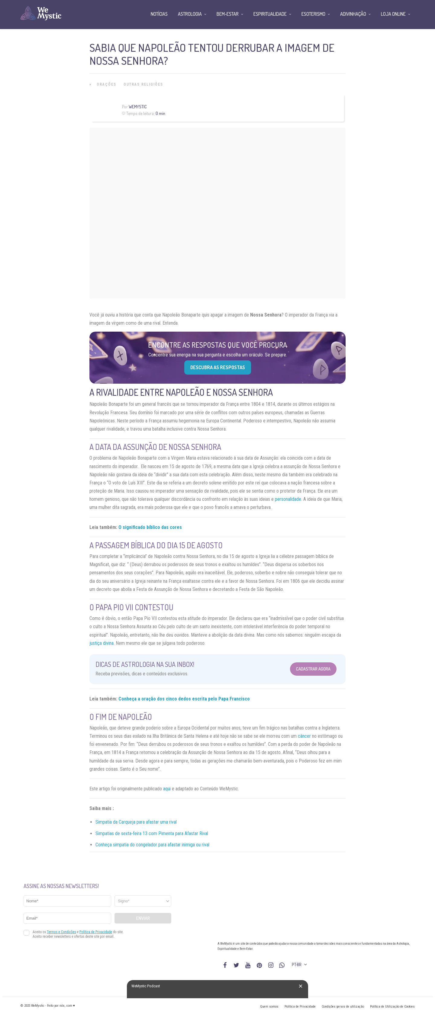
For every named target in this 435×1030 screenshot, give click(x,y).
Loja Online (393, 14)
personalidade (288, 499)
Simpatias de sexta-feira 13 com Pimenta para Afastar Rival (151, 833)
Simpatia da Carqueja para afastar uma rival (136, 822)
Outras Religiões (143, 84)
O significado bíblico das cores (150, 527)
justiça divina (101, 643)
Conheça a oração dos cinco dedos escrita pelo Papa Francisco (184, 699)
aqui (166, 789)
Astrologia (190, 14)
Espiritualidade (270, 14)
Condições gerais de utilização (343, 1007)
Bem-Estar (228, 14)
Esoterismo (313, 14)
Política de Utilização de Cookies (392, 1007)
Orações (106, 84)
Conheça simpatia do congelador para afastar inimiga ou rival (152, 845)
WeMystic (138, 106)
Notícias (159, 14)
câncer (304, 736)
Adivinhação (353, 14)
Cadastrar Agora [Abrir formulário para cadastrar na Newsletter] (313, 668)
